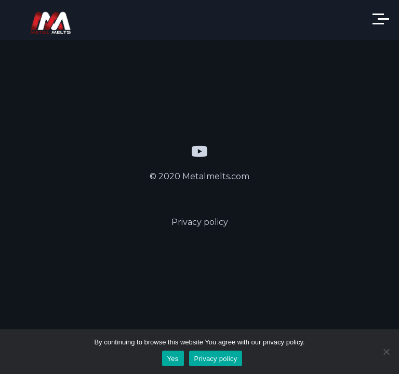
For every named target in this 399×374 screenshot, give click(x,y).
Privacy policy (199, 222)
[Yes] (386, 351)
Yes (173, 359)
